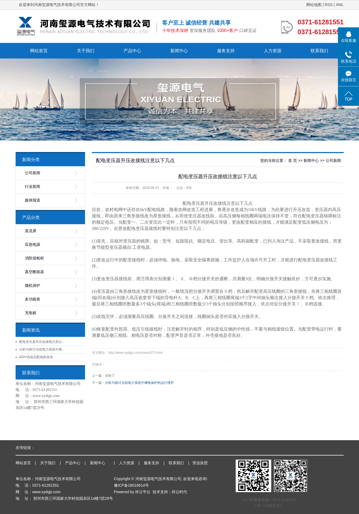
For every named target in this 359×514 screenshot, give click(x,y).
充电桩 (30, 313)
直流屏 (30, 231)
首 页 (292, 160)
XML (340, 4)
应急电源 (32, 245)
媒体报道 (32, 200)
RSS (328, 4)
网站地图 (314, 4)
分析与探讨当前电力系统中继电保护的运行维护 (139, 383)
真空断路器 (34, 272)
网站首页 (39, 50)
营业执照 (200, 463)
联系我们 (319, 50)
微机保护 (32, 286)
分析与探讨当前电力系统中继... (42, 349)
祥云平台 (142, 492)
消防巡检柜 (34, 258)
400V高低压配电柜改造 (36, 357)
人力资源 (272, 50)
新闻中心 (179, 50)
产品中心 (132, 50)
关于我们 (85, 50)
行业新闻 (32, 187)
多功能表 (32, 299)
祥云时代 (179, 492)
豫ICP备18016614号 (131, 485)
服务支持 (226, 50)
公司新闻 (32, 173)
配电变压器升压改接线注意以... (42, 342)
